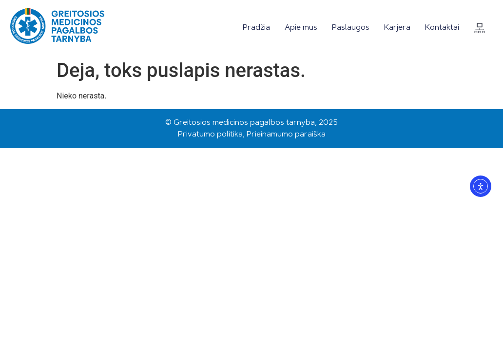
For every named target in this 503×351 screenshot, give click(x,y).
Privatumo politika (210, 134)
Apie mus (301, 28)
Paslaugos (350, 28)
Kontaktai (442, 28)
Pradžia (256, 28)
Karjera (397, 28)
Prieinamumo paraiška (286, 134)
